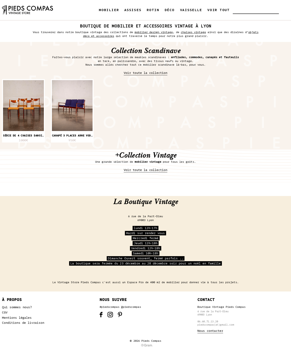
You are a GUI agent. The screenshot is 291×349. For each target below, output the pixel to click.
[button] (236, 10)
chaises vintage (193, 32)
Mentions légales (17, 317)
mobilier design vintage (154, 32)
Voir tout (218, 10)
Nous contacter (210, 330)
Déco (170, 10)
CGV (4, 312)
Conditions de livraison (23, 322)
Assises (132, 10)
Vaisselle (191, 10)
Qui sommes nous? (17, 307)
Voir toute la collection (145, 72)
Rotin (153, 10)
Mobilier (109, 10)
